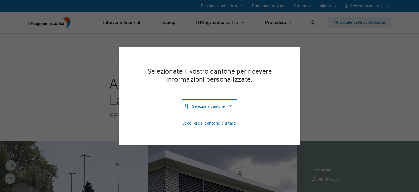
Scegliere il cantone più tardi (209, 123)
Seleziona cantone (208, 106)
